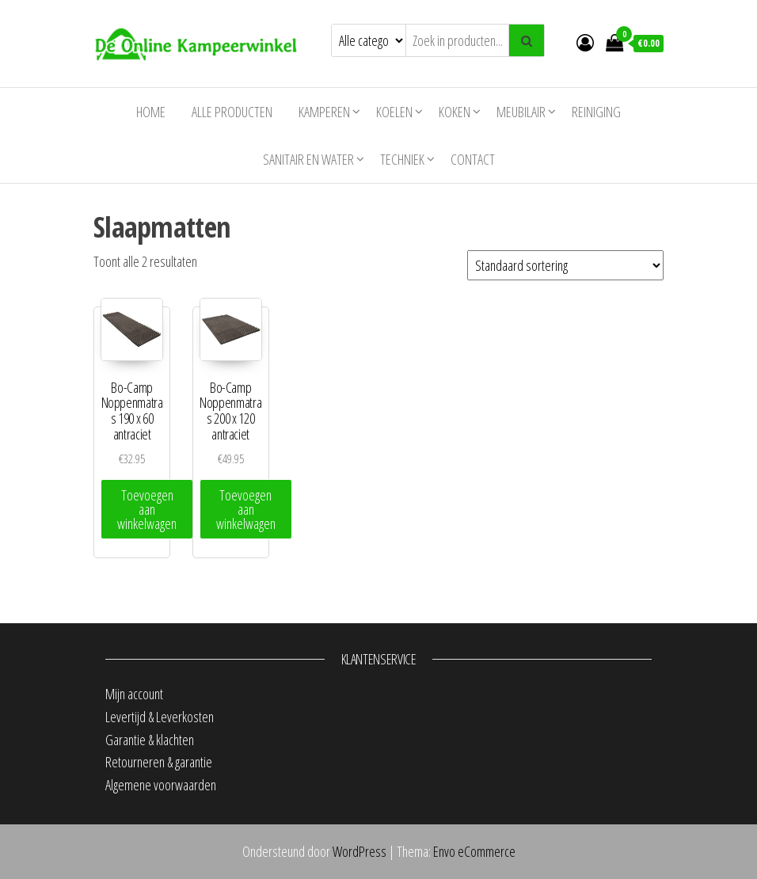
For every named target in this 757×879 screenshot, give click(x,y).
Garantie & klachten (149, 739)
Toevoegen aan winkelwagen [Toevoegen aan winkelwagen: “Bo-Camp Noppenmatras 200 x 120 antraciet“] (246, 509)
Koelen (394, 111)
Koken (454, 111)
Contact (473, 159)
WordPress (359, 851)
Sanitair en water (308, 159)
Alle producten (232, 111)
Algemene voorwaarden (160, 784)
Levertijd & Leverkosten (159, 716)
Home (150, 111)
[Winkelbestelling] (565, 265)
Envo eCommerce (474, 851)
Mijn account (134, 693)
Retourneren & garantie (158, 761)
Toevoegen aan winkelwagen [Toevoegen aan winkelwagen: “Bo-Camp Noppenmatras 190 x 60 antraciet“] (147, 509)
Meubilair (521, 111)
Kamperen (324, 111)
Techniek (402, 159)
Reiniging (596, 111)
